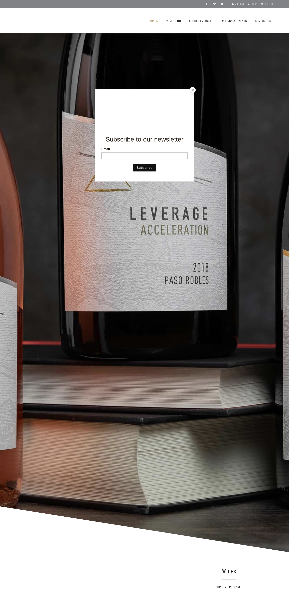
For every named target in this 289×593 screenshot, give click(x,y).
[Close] (193, 90)
